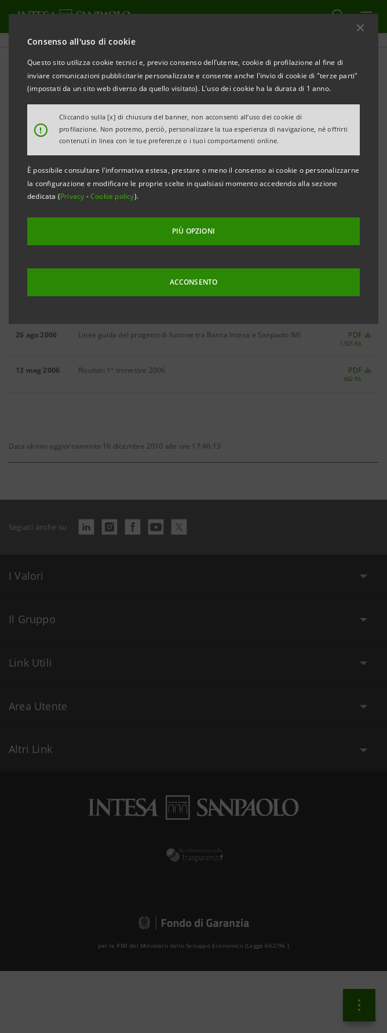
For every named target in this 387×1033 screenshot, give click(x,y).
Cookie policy (112, 196)
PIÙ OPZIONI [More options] (193, 231)
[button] (360, 27)
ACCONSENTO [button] (194, 282)
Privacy (73, 196)
